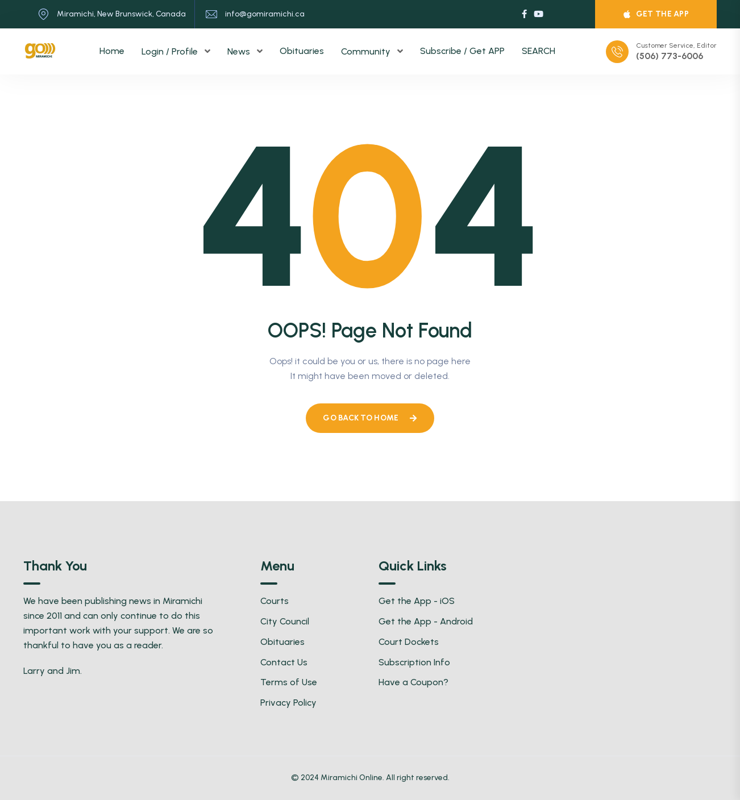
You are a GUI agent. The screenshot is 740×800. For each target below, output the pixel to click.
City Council (284, 621)
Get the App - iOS (417, 600)
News (239, 51)
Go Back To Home (370, 418)
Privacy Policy (288, 702)
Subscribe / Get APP (462, 50)
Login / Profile (171, 51)
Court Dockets (409, 641)
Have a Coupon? (413, 682)
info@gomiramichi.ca (265, 14)
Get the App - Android (426, 621)
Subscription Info (414, 662)
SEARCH (538, 50)
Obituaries (302, 50)
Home (111, 50)
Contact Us (283, 662)
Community (367, 51)
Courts (274, 600)
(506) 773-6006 (669, 56)
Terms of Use (288, 682)
